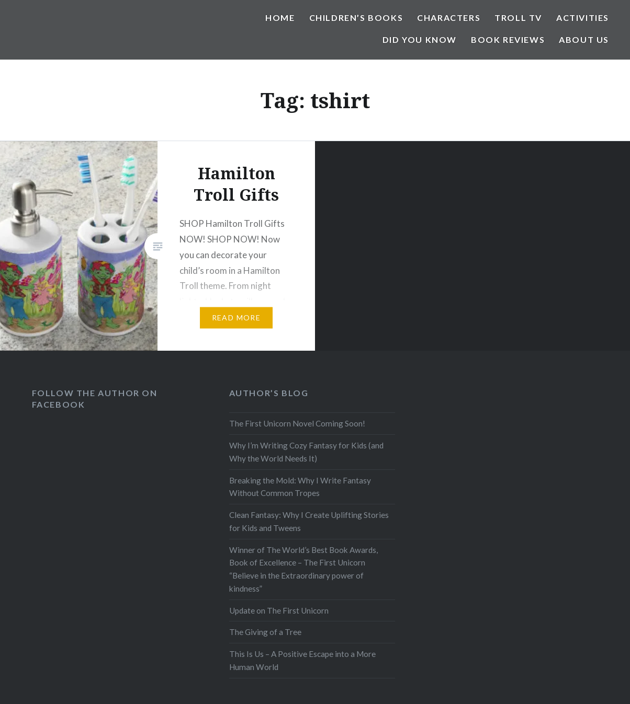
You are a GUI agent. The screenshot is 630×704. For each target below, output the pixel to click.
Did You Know (420, 39)
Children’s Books (356, 17)
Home (280, 17)
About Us (584, 39)
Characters (448, 17)
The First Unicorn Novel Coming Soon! (297, 423)
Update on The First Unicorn (279, 610)
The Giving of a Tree (265, 632)
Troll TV (518, 17)
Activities (582, 17)
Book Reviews (508, 39)
